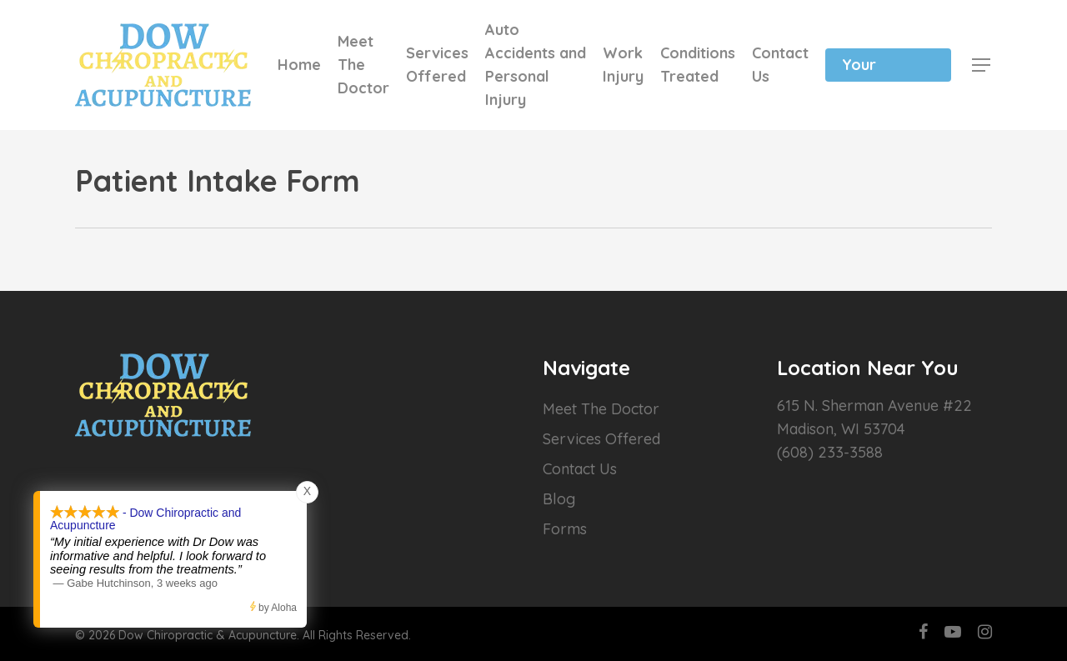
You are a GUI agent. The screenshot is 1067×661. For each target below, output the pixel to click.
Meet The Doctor (363, 65)
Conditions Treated (697, 64)
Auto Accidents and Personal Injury (535, 64)
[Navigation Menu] (982, 65)
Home (299, 64)
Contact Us (780, 64)
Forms (565, 528)
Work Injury (623, 64)
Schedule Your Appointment (888, 65)
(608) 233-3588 (830, 452)
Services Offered (437, 64)
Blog (559, 498)
